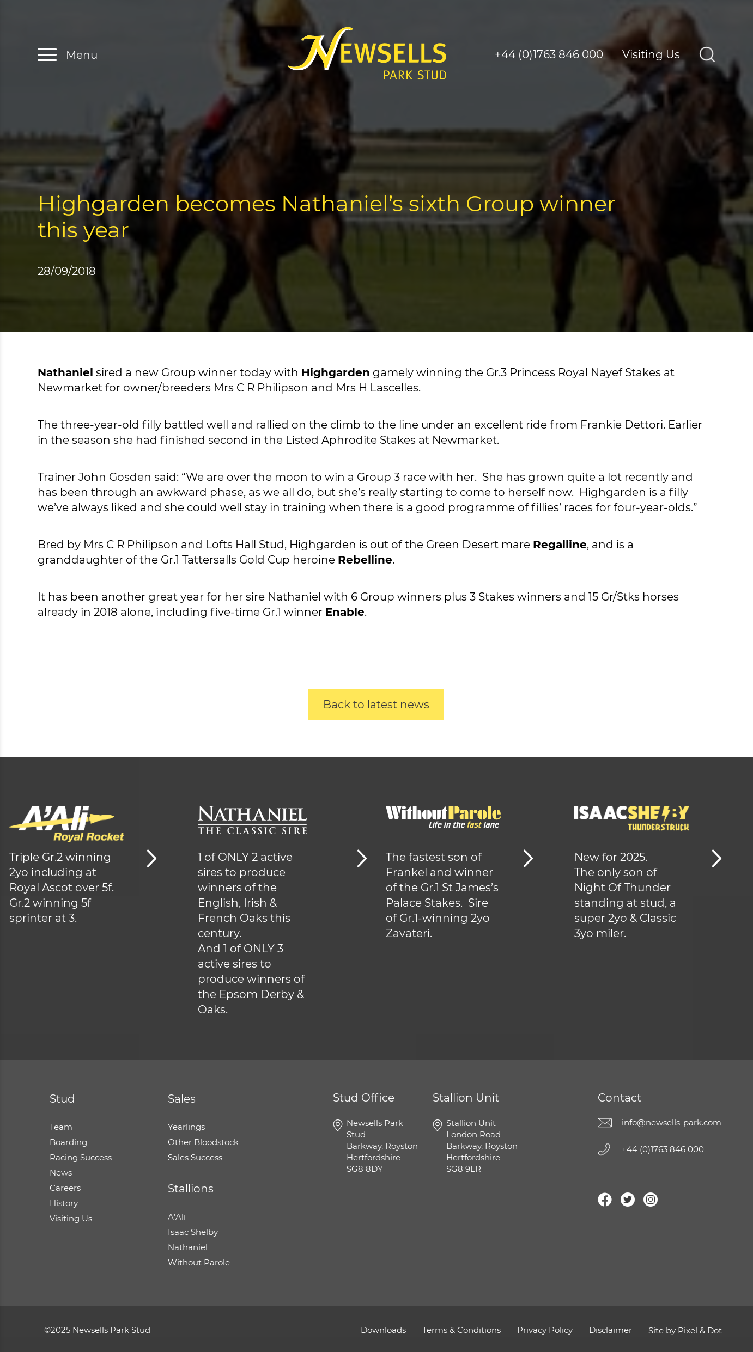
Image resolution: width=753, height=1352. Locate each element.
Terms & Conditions (461, 1330)
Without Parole (199, 1262)
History (64, 1203)
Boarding (68, 1142)
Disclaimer (610, 1330)
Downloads (383, 1330)
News (61, 1172)
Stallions (191, 1188)
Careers (65, 1188)
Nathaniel (188, 1247)
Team (61, 1127)
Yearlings (186, 1127)
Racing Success (81, 1157)
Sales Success (195, 1157)
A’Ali (177, 1217)
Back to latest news (376, 704)
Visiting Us (651, 54)
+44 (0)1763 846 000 (549, 54)
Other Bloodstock (203, 1142)
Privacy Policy (545, 1330)
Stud (62, 1098)
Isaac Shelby (193, 1232)
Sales (182, 1098)
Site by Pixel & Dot (685, 1330)
